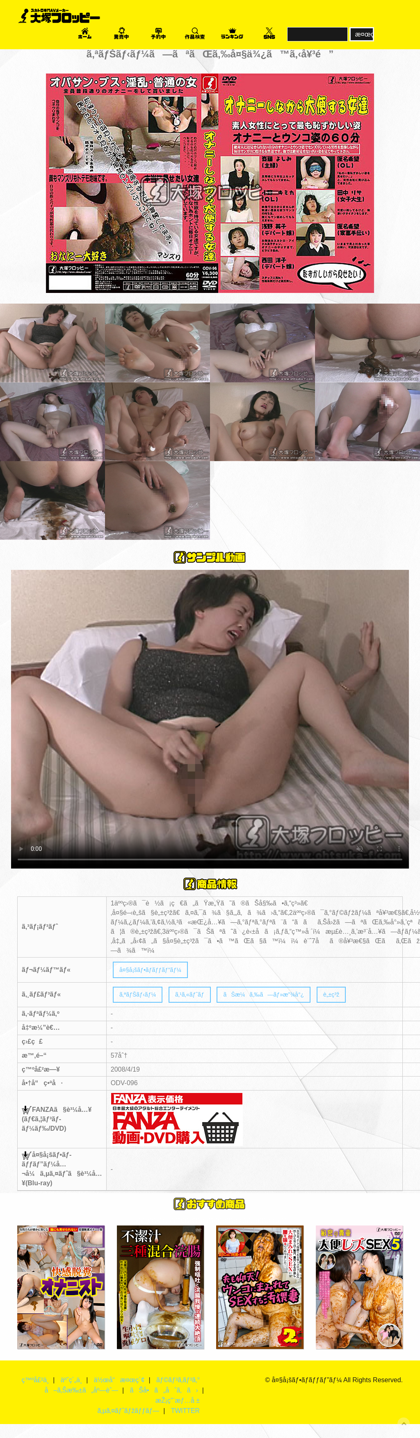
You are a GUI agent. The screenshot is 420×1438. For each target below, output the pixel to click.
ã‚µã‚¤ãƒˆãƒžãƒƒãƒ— (127, 1424)
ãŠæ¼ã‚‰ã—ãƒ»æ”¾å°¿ (282, 997)
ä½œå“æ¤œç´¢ (137, 1383)
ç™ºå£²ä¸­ (52, 1383)
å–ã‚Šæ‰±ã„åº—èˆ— (80, 1404)
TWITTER (185, 1424)
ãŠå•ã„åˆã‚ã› (164, 1404)
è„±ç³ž (357, 997)
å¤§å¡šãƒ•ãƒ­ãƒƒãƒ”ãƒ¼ (155, 970)
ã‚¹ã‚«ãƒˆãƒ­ (198, 997)
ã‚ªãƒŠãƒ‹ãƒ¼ (141, 997)
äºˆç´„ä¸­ (89, 1383)
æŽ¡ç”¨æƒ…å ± (177, 1414)
